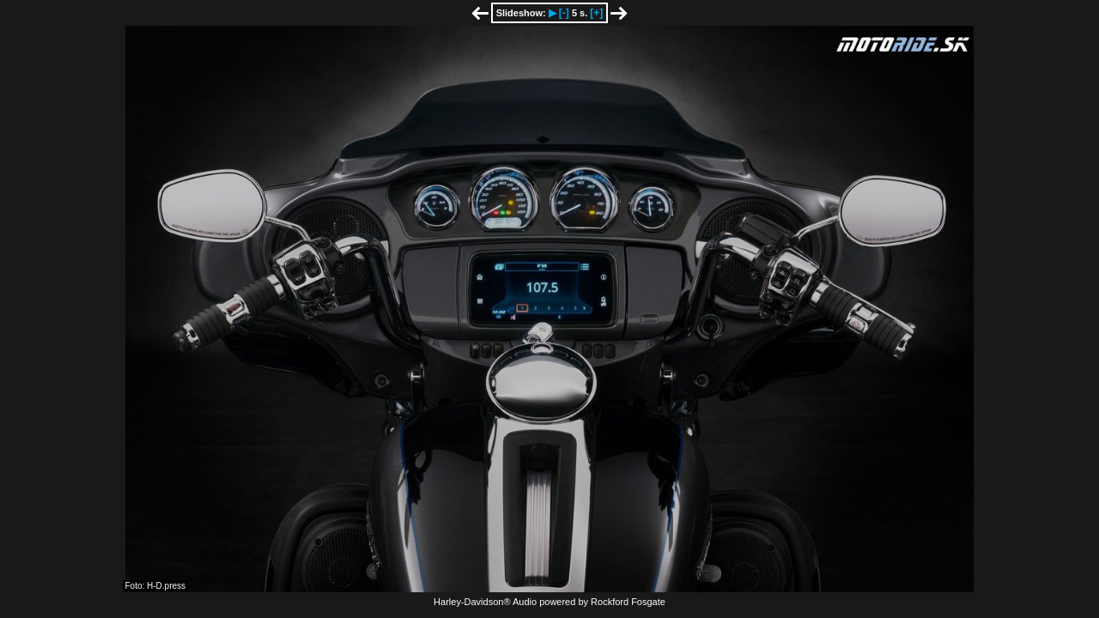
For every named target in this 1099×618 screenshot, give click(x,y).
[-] (564, 13)
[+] (596, 13)
